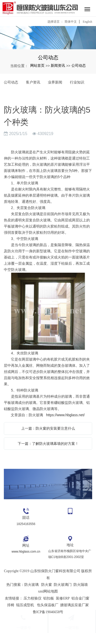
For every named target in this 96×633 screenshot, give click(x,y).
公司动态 (78, 65)
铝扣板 (48, 598)
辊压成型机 (25, 605)
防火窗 (46, 585)
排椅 (10, 605)
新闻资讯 (58, 65)
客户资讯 (33, 82)
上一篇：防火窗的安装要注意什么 (48, 428)
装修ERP (63, 598)
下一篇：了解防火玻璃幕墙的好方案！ (48, 444)
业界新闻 (55, 82)
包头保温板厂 (47, 605)
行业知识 (77, 82)
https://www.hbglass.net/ (65, 415)
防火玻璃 (31, 585)
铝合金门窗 (80, 598)
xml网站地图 (48, 591)
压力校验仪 (32, 598)
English (87, 21)
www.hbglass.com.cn (26, 551)
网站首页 (37, 65)
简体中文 (71, 21)
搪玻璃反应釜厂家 (74, 605)
